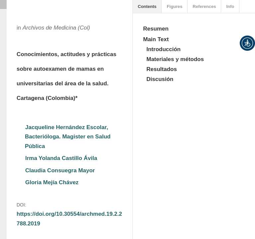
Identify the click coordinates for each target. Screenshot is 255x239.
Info (230, 6)
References (204, 6)
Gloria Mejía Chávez (52, 182)
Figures (174, 6)
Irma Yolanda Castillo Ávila (61, 158)
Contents (147, 6)
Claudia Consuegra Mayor (60, 170)
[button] (247, 43)
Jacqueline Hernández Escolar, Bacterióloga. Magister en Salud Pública (68, 136)
